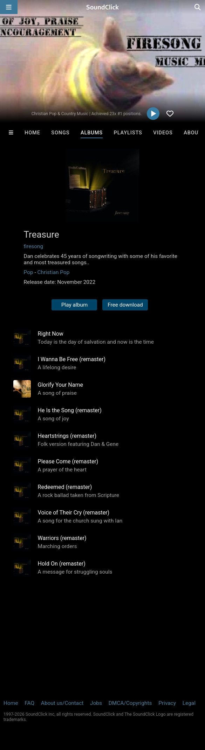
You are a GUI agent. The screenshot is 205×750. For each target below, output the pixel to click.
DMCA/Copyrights (130, 703)
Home (32, 133)
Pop (28, 272)
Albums (92, 133)
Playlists (128, 133)
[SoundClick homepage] (102, 7)
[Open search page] (198, 7)
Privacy (167, 703)
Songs (60, 133)
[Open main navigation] (9, 7)
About (193, 133)
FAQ (29, 703)
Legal (189, 703)
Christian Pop (53, 272)
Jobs (96, 703)
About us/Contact (62, 703)
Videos (162, 133)
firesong (33, 246)
